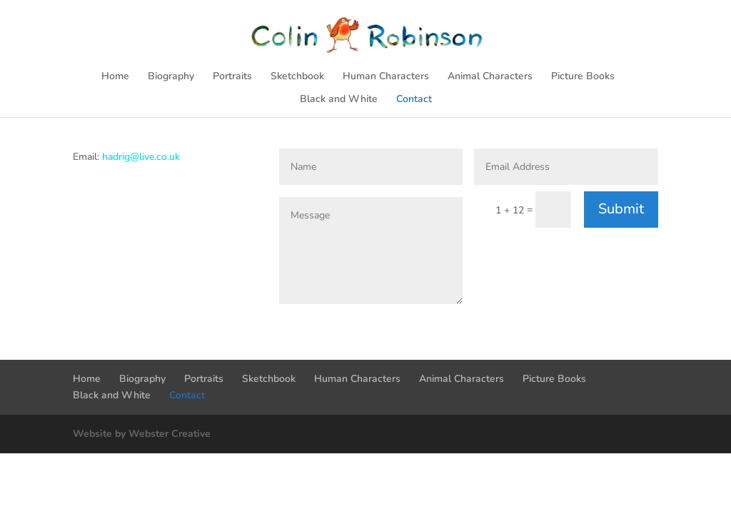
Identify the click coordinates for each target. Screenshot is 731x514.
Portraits (232, 77)
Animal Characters (490, 77)
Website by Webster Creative (142, 433)
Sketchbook (297, 77)
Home (115, 77)
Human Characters (386, 77)
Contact (414, 100)
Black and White (339, 100)
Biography (171, 77)
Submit (621, 208)
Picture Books (583, 77)
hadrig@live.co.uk (141, 156)
